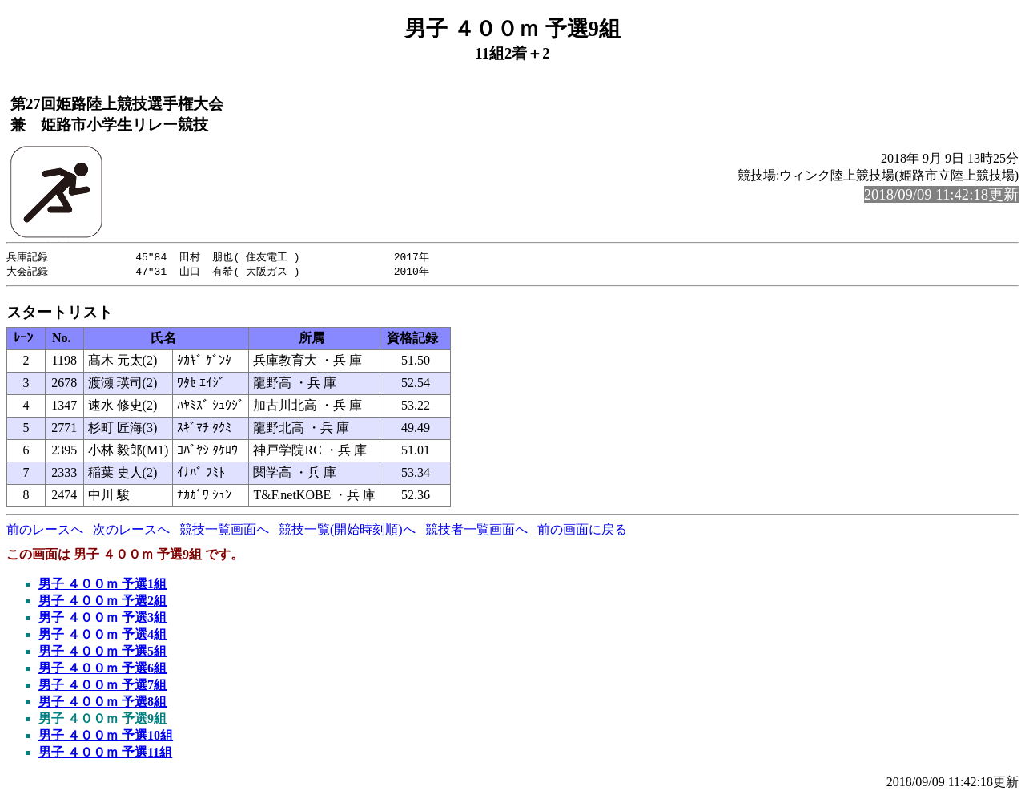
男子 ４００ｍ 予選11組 (105, 754)
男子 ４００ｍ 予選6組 (102, 669)
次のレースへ (131, 531)
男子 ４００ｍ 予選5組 (102, 653)
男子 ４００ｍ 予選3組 (102, 619)
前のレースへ (44, 531)
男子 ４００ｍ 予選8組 (102, 703)
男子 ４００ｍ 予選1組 (102, 585)
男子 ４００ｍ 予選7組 (102, 686)
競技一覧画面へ (224, 531)
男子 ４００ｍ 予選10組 (105, 737)
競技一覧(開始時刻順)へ (347, 531)
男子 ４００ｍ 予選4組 (102, 636)
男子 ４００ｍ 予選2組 (102, 602)
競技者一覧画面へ (476, 531)
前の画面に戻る (582, 531)
